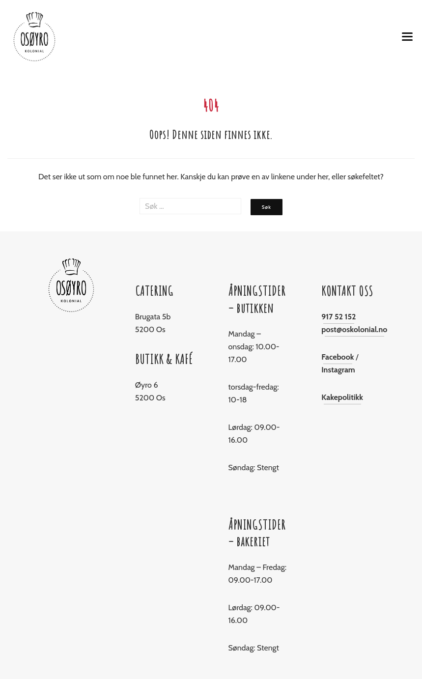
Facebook (337, 357)
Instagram (338, 369)
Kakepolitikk (342, 397)
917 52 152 (338, 316)
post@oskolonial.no (354, 329)
